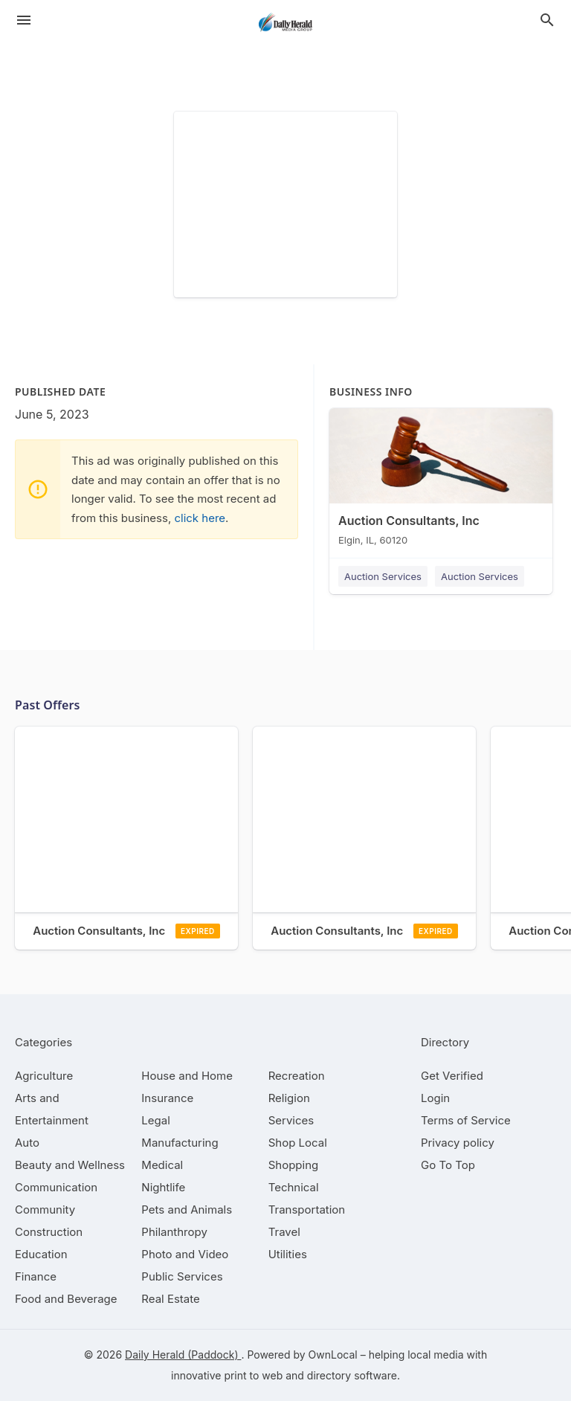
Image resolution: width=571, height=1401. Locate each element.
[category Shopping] (293, 1165)
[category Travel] (284, 1232)
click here (199, 518)
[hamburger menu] (24, 20)
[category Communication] (56, 1187)
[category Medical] (162, 1165)
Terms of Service (466, 1120)
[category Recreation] (296, 1076)
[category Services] (291, 1120)
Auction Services (383, 576)
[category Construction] (49, 1232)
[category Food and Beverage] (66, 1299)
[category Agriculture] (44, 1076)
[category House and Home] (187, 1076)
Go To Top (448, 1165)
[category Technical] (293, 1187)
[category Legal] (155, 1120)
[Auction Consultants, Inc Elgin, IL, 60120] (440, 480)
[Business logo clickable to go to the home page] (285, 22)
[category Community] (45, 1209)
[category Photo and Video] (184, 1254)
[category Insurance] (167, 1098)
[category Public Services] (181, 1276)
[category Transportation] (307, 1209)
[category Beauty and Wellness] (70, 1165)
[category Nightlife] (163, 1187)
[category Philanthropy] (174, 1232)
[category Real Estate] (170, 1299)
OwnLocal (333, 1354)
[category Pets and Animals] (186, 1209)
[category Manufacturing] (179, 1143)
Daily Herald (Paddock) (183, 1354)
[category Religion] (289, 1098)
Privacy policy (457, 1143)
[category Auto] (27, 1143)
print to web (253, 1375)
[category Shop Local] (297, 1143)
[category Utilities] (287, 1254)
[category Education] (41, 1254)
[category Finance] (36, 1276)
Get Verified (452, 1076)
